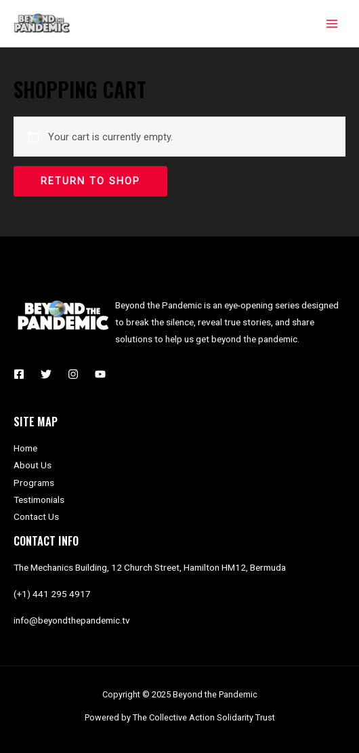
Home (25, 448)
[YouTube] (100, 374)
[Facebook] (19, 374)
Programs (34, 482)
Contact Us (36, 516)
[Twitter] (46, 374)
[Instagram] (73, 374)
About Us (32, 465)
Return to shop (90, 181)
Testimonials (39, 499)
